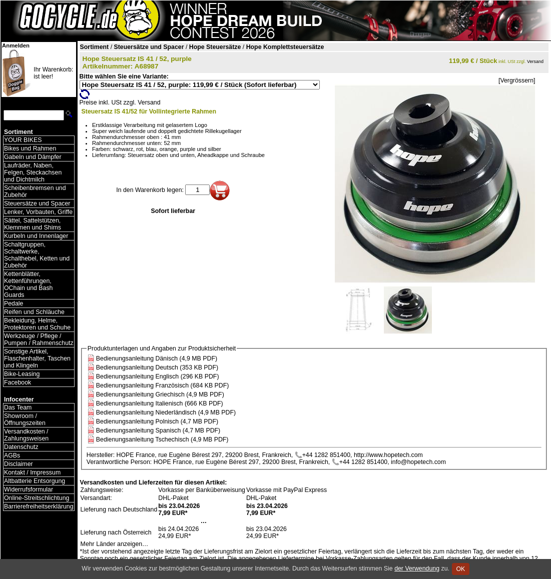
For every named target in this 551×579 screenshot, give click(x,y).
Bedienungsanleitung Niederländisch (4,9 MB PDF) (166, 412)
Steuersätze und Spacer (37, 203)
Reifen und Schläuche (34, 312)
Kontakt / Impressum (32, 472)
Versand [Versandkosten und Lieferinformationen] (535, 61)
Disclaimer (18, 464)
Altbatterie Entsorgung (34, 481)
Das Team (18, 407)
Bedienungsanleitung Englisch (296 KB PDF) (157, 376)
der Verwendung (416, 568)
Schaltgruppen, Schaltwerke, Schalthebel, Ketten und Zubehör (37, 255)
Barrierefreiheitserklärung (39, 506)
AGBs (12, 455)
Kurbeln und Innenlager (36, 236)
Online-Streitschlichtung (36, 498)
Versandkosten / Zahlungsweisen (26, 435)
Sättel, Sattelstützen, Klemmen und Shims (32, 224)
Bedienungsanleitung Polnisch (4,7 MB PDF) (157, 421)
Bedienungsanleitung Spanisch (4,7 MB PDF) (158, 430)
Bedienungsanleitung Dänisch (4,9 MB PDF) (156, 358)
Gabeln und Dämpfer (33, 157)
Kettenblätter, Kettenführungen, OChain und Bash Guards (28, 284)
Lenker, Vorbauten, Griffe (38, 212)
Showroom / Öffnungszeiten (25, 419)
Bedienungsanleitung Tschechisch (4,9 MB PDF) (162, 439)
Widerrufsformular (28, 489)
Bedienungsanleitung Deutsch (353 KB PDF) (157, 367)
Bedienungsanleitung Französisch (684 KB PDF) (162, 385)
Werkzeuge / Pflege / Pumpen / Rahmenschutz (39, 339)
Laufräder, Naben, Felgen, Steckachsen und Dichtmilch (33, 172)
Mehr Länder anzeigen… (115, 544)
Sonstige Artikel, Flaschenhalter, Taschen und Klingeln (37, 358)
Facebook (17, 382)
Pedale (13, 303)
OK (460, 569)
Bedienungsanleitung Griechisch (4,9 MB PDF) (160, 394)
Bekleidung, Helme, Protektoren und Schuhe (37, 324)
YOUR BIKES (23, 140)
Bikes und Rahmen (30, 148)
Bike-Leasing (22, 374)
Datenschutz (21, 447)
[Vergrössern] (516, 80)
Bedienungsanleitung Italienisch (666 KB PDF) (159, 403)
